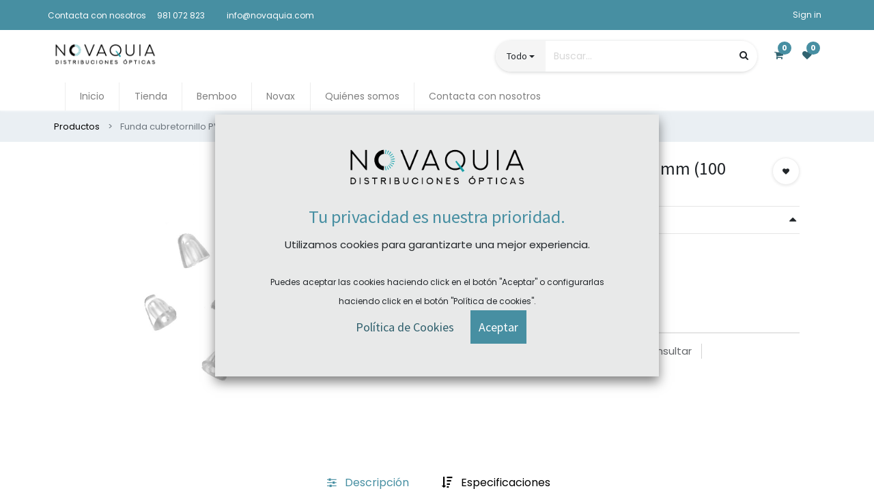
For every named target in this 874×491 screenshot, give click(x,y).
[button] (786, 171)
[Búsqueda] (744, 55)
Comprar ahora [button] (491, 263)
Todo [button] (517, 56)
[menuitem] (92, 96)
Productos (77, 126)
